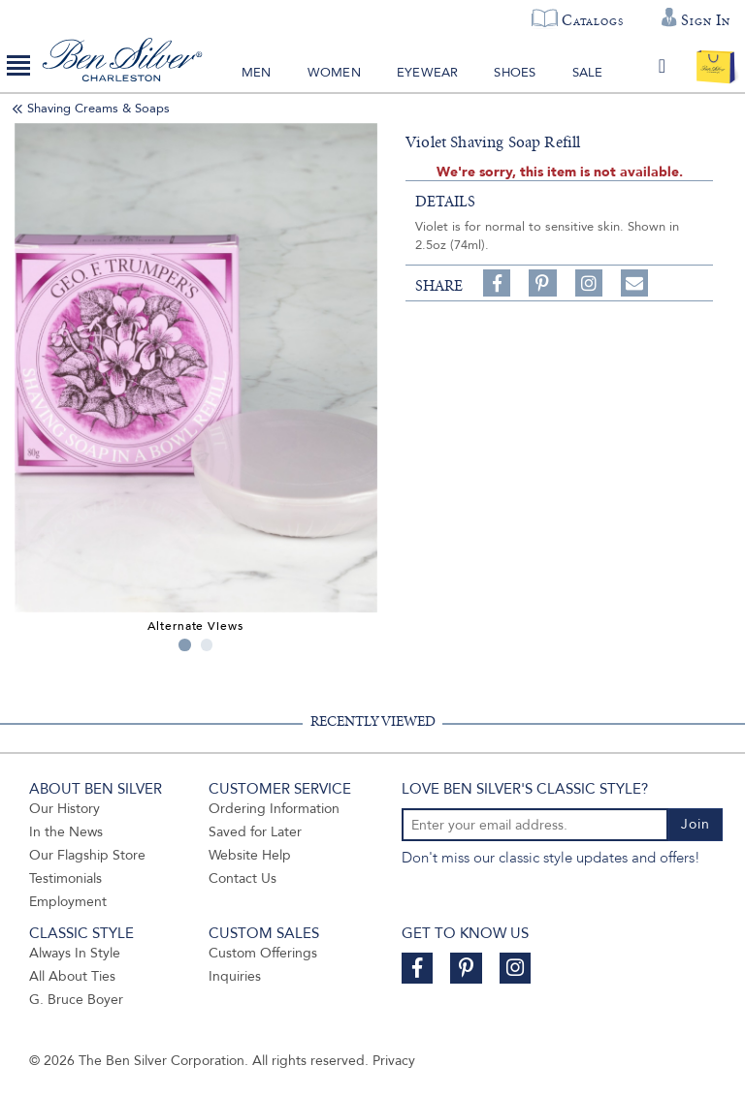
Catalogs (592, 20)
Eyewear (427, 72)
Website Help (250, 855)
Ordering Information (274, 808)
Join (695, 824)
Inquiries (235, 976)
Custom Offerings (263, 953)
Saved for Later (255, 832)
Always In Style (74, 953)
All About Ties (72, 976)
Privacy (393, 1060)
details (445, 201)
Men (257, 72)
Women (334, 72)
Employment (68, 902)
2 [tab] (207, 645)
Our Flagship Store (87, 855)
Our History (64, 808)
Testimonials (65, 878)
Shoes (514, 72)
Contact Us (242, 878)
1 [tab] (184, 645)
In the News (66, 832)
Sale (587, 72)
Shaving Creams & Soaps (98, 108)
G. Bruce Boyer (76, 999)
